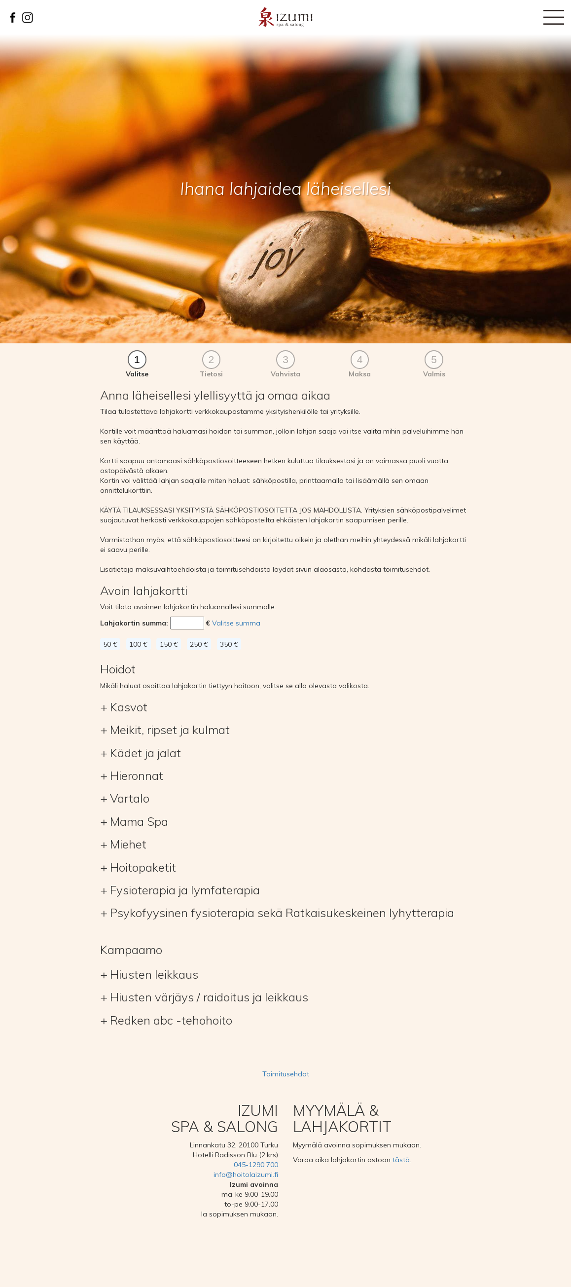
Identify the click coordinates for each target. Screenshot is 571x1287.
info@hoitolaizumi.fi (246, 1174)
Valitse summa (236, 623)
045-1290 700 (256, 1164)
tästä (401, 1159)
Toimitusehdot (285, 1073)
